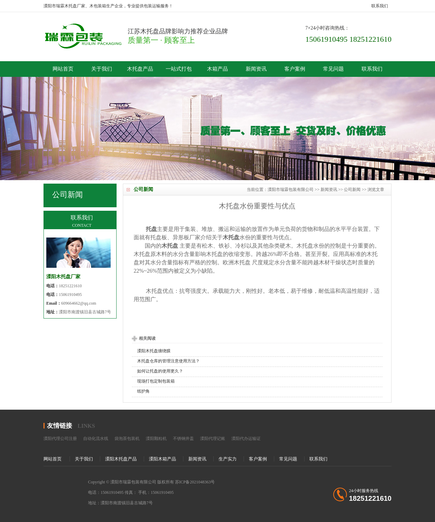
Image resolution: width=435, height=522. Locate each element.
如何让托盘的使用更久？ (160, 371)
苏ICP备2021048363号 (195, 482)
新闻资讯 (256, 69)
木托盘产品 (140, 69)
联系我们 (379, 5)
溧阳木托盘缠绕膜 (154, 350)
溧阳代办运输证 (246, 438)
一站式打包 (179, 69)
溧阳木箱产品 (162, 458)
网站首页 (63, 69)
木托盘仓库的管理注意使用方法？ (168, 361)
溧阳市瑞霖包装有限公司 (291, 189)
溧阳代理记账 (212, 438)
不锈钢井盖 (183, 438)
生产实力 (228, 458)
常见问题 (333, 69)
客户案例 (294, 69)
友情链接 (59, 425)
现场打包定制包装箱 (156, 381)
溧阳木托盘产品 (121, 458)
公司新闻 (352, 189)
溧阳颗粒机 (156, 438)
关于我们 (101, 69)
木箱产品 (217, 69)
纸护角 (143, 391)
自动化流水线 (95, 438)
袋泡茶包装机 (127, 438)
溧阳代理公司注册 (60, 438)
